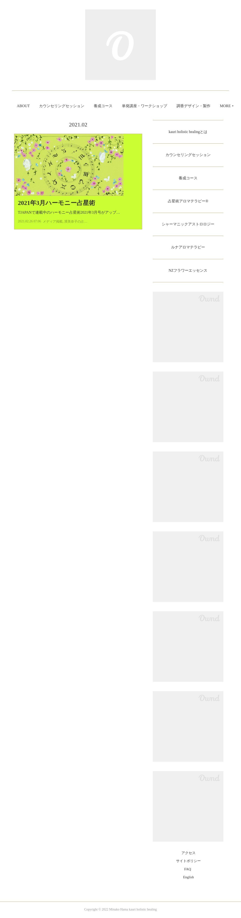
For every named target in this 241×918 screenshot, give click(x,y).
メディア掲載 (53, 230)
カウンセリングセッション (78, 106)
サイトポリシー (188, 862)
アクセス (188, 854)
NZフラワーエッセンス (188, 271)
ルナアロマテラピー (188, 248)
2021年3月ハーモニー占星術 (56, 211)
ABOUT (40, 106)
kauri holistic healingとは (188, 132)
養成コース (120, 106)
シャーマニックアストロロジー (188, 225)
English (188, 878)
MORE (199, 106)
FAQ (187, 870)
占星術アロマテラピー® (188, 201)
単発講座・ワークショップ (161, 106)
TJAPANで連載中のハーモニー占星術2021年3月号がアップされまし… (76, 221)
